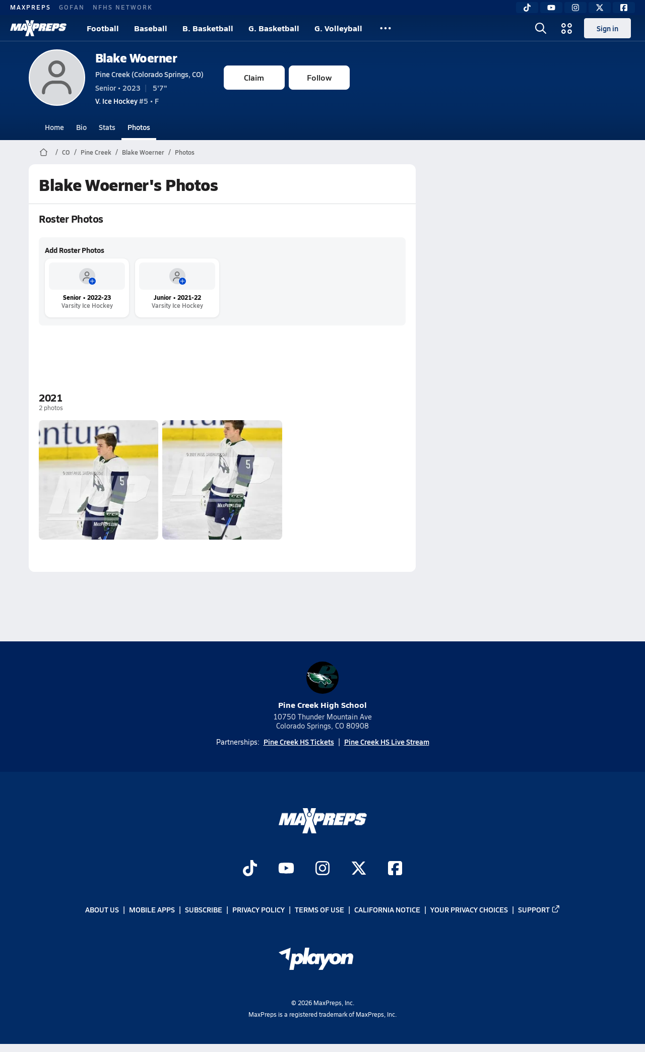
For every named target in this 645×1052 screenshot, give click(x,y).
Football (103, 28)
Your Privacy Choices (469, 910)
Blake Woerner (136, 57)
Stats (107, 127)
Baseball (150, 28)
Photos (138, 127)
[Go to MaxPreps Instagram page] (322, 870)
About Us (102, 910)
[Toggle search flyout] (541, 28)
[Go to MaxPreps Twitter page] (359, 870)
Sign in (607, 28)
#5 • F (127, 101)
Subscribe (203, 910)
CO (66, 152)
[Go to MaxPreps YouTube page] (286, 870)
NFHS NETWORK (123, 7)
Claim (254, 77)
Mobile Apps (152, 910)
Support (539, 910)
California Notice (387, 910)
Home (54, 127)
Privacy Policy (258, 910)
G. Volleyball (338, 28)
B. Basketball (207, 28)
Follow (319, 77)
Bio (81, 127)
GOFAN (72, 7)
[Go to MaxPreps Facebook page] (395, 870)
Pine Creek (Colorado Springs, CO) (149, 74)
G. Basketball (273, 28)
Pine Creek (96, 152)
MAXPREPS (30, 7)
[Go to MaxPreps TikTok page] (250, 870)
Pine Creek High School (322, 686)
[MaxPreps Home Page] (43, 152)
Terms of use (319, 910)
